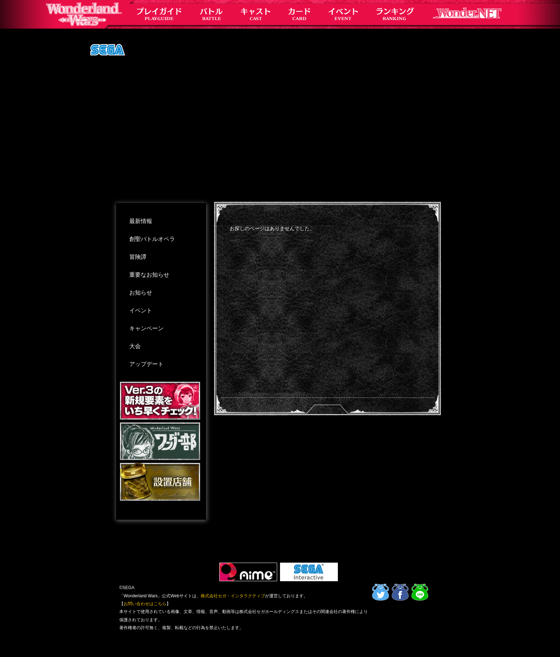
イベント (140, 310)
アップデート (146, 364)
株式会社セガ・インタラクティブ (233, 595)
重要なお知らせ (149, 275)
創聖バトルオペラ (152, 239)
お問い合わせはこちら (145, 603)
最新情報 (140, 221)
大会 (135, 346)
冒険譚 (137, 257)
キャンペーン (146, 328)
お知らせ (140, 293)
